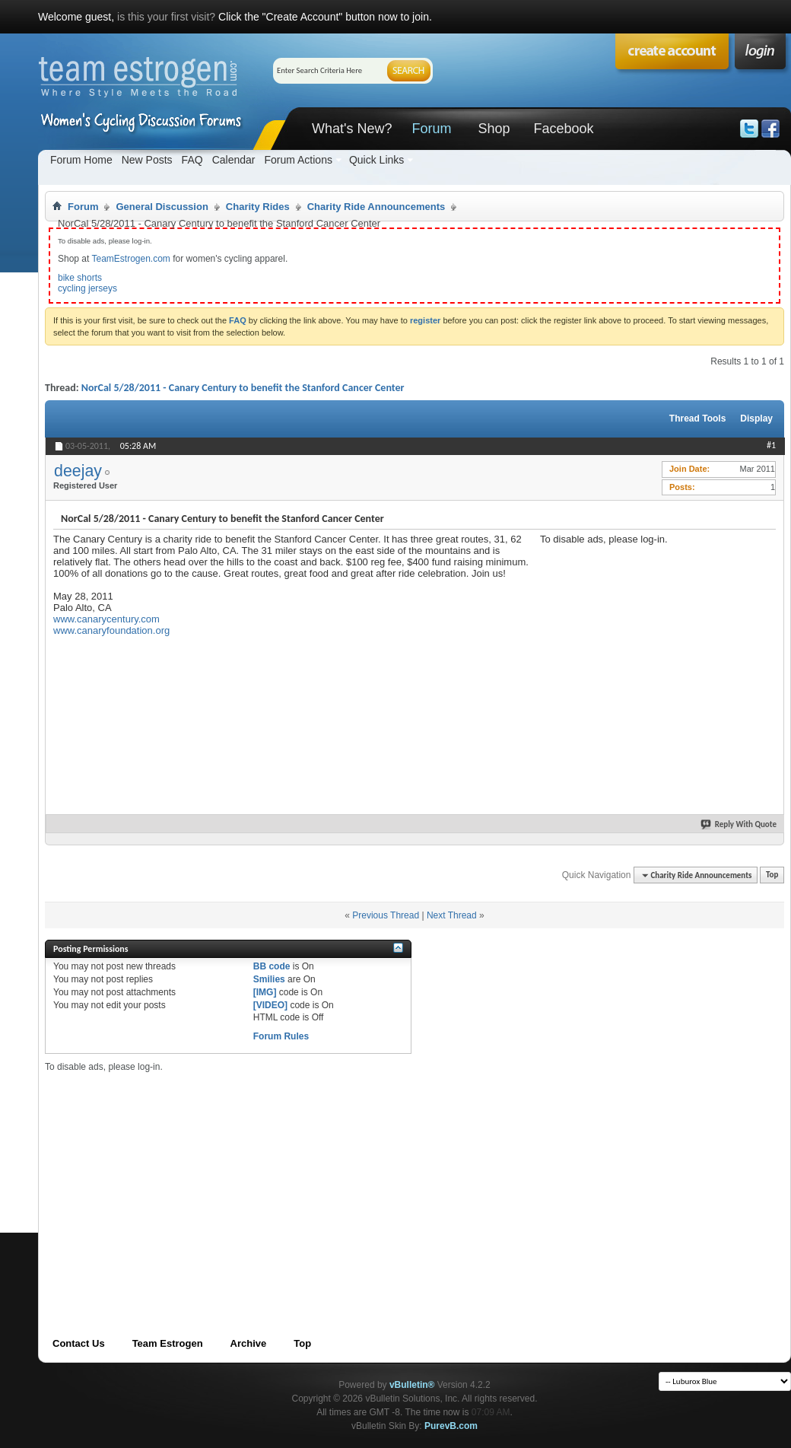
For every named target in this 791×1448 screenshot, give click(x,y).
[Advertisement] (314, 1179)
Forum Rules (281, 1036)
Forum (431, 128)
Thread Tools (697, 418)
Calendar (234, 160)
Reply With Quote (739, 824)
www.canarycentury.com (106, 619)
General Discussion (162, 206)
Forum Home (81, 160)
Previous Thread (385, 915)
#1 (771, 445)
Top (772, 875)
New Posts (147, 160)
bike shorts (80, 277)
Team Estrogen (167, 1343)
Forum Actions (298, 160)
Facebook (563, 128)
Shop (494, 128)
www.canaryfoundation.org (111, 630)
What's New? (352, 128)
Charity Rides (258, 206)
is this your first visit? (166, 17)
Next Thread (452, 915)
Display (756, 418)
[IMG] (265, 992)
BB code (272, 966)
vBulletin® (412, 1385)
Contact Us (78, 1343)
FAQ (192, 160)
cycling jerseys (87, 288)
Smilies (269, 979)
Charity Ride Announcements (376, 206)
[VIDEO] (270, 1005)
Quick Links (376, 160)
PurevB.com (451, 1426)
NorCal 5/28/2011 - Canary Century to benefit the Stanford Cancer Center (243, 387)
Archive (248, 1343)
